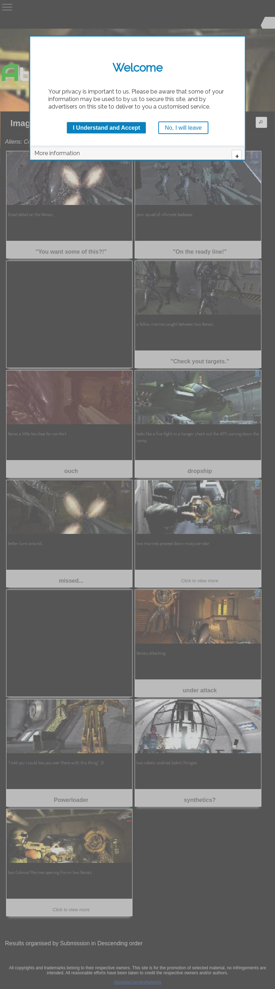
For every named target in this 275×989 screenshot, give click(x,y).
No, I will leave (183, 128)
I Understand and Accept (106, 128)
